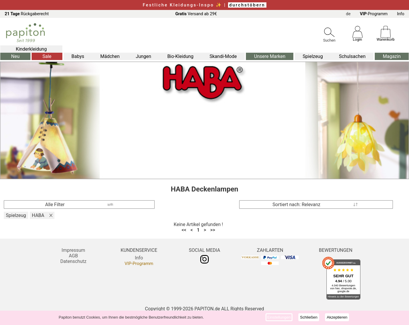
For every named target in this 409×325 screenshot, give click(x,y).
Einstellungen (279, 317)
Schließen (308, 317)
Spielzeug (313, 56)
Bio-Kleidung (180, 56)
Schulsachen (352, 56)
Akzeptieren (337, 317)
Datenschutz (73, 261)
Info (400, 13)
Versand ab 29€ (196, 13)
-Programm (374, 13)
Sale (47, 56)
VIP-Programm (139, 263)
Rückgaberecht (27, 13)
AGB (73, 256)
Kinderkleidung (31, 49)
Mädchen (109, 56)
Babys (77, 56)
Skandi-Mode (223, 56)
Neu (15, 56)
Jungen (143, 56)
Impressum (73, 250)
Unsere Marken (269, 56)
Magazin (392, 56)
